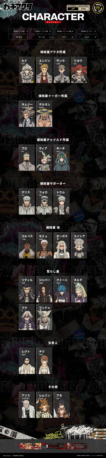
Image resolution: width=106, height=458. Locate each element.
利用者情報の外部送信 (17, 455)
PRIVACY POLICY (7, 455)
